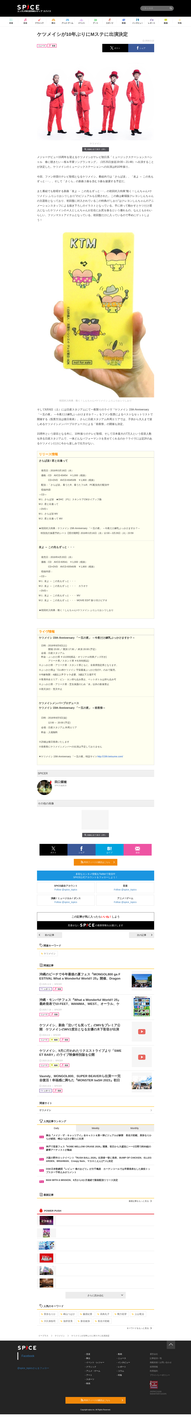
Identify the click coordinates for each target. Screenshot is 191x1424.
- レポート (121, 1367)
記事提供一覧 (156, 1358)
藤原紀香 (86, 1314)
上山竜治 (138, 1314)
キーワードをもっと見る (139, 1328)
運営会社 (154, 1354)
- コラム (120, 1371)
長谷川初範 (102, 1321)
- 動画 (119, 1354)
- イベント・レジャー (94, 1362)
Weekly (95, 1128)
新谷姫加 (84, 1321)
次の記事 (144, 935)
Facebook (28, 1356)
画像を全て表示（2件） (95, 149)
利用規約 (154, 1371)
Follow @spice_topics (65, 889)
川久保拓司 (48, 1321)
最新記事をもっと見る (140, 1201)
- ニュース (121, 1358)
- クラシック (90, 1367)
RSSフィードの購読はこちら (98, 862)
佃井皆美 (66, 1321)
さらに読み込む (105, 1295)
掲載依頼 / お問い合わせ (161, 1362)
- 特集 (119, 1375)
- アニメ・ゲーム (92, 1371)
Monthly (134, 1128)
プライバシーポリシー (160, 1375)
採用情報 (154, 1367)
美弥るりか (48, 1314)
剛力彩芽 (120, 1314)
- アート (88, 1375)
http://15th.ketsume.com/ (110, 756)
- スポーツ (89, 1379)
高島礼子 (103, 1314)
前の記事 (46, 935)
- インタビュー (123, 1362)
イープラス (43, 1336)
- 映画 (87, 1383)
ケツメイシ (48, 953)
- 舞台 (87, 1358)
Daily (56, 1128)
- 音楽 (87, 1354)
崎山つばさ (67, 1314)
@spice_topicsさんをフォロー (33, 1368)
